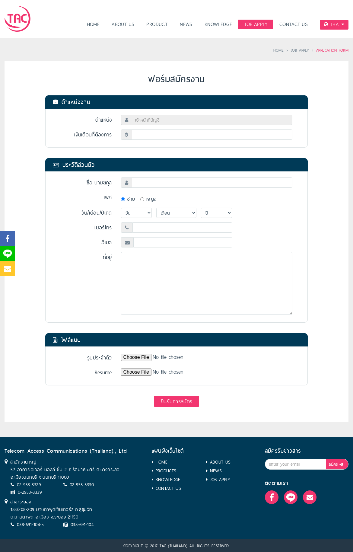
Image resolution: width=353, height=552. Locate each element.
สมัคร (337, 464)
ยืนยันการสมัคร (176, 401)
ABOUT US (123, 24)
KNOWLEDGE (218, 24)
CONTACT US (293, 24)
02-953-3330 (82, 484)
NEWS (186, 24)
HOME (93, 24)
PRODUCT (157, 24)
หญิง (148, 198)
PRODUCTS (166, 470)
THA (334, 24)
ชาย (128, 198)
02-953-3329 (29, 484)
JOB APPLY (255, 24)
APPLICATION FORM (332, 50)
